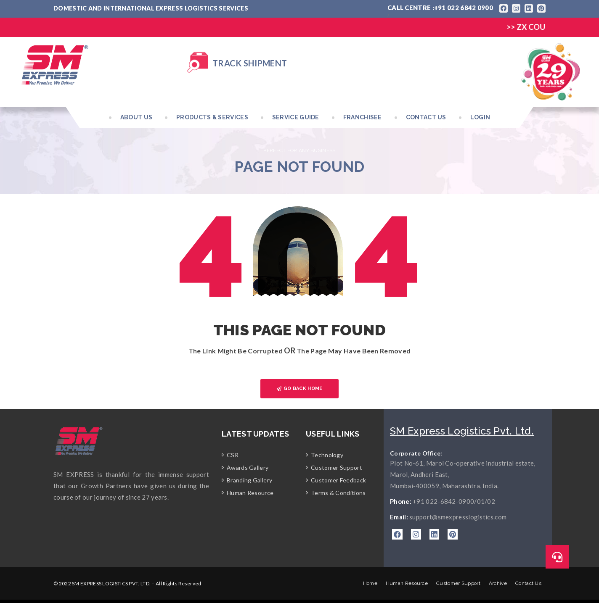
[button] (557, 557)
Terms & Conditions (338, 492)
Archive (498, 583)
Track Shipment (249, 63)
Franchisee (362, 117)
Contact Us (426, 117)
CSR (233, 454)
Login (480, 117)
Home (370, 583)
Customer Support (336, 467)
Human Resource (250, 492)
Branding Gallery (249, 480)
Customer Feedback (338, 480)
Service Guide (295, 117)
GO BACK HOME (300, 388)
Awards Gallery (247, 467)
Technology (327, 454)
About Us (136, 117)
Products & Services (212, 117)
